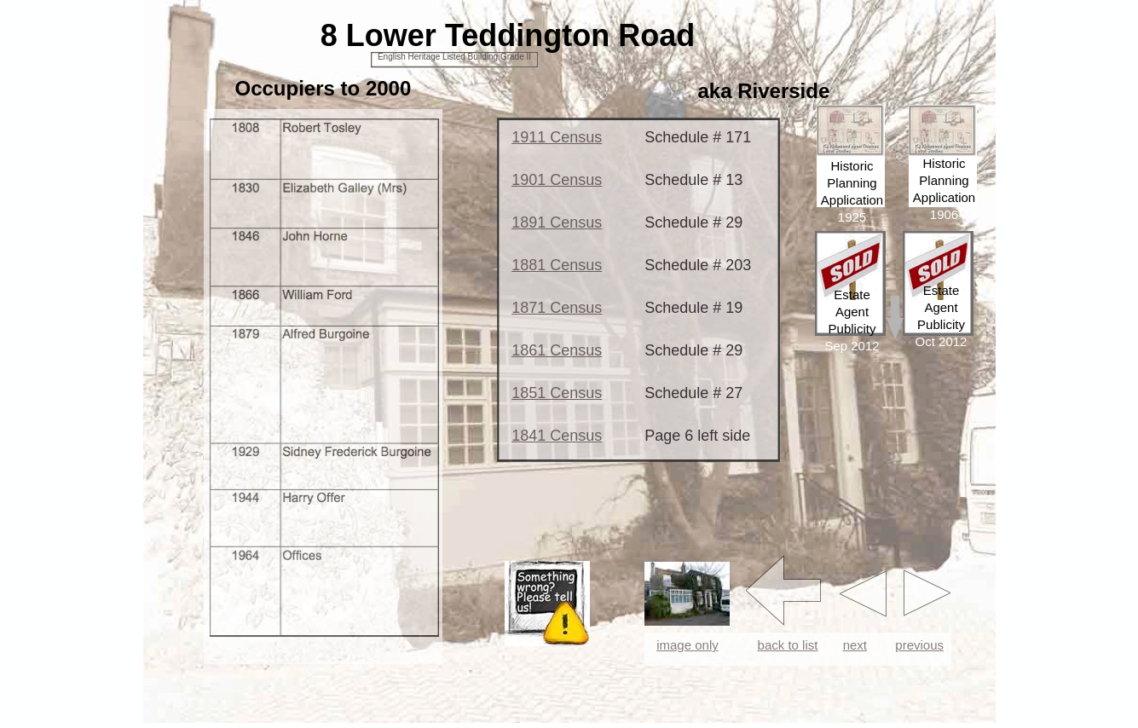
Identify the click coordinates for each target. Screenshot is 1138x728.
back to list (788, 645)
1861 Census (556, 350)
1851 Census (556, 393)
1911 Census (556, 137)
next (855, 645)
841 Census (561, 435)
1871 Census (556, 307)
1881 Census (556, 265)
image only (687, 645)
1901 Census (556, 179)
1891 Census (556, 222)
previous (919, 645)
